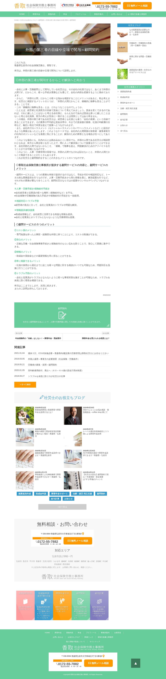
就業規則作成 (24, 494)
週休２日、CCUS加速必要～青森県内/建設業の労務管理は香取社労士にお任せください (68, 353)
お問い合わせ (116, 14)
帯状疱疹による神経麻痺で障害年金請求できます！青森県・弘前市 (48, 476)
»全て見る (62, 507)
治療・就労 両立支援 (82, 494)
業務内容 (51, 14)
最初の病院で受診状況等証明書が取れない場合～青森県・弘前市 (48, 433)
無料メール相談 (139, 5)
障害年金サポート (59, 494)
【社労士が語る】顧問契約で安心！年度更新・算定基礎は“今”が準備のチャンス (96, 476)
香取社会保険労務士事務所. (80, 674)
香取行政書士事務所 (138, 14)
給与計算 (55, 499)
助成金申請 (41, 494)
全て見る (124, 131)
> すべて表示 (25, 385)
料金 (65, 14)
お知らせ (68, 499)
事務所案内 (98, 14)
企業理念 (117, 633)
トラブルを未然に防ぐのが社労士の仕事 (46, 376)
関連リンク (88, 637)
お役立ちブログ (74, 637)
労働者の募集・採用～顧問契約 (42, 365)
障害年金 (36, 14)
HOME (22, 14)
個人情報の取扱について (75, 642)
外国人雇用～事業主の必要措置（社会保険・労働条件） (54, 359)
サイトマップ (95, 642)
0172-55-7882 (107, 6)
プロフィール (80, 14)
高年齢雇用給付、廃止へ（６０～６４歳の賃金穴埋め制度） (56, 370)
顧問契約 (101, 494)
